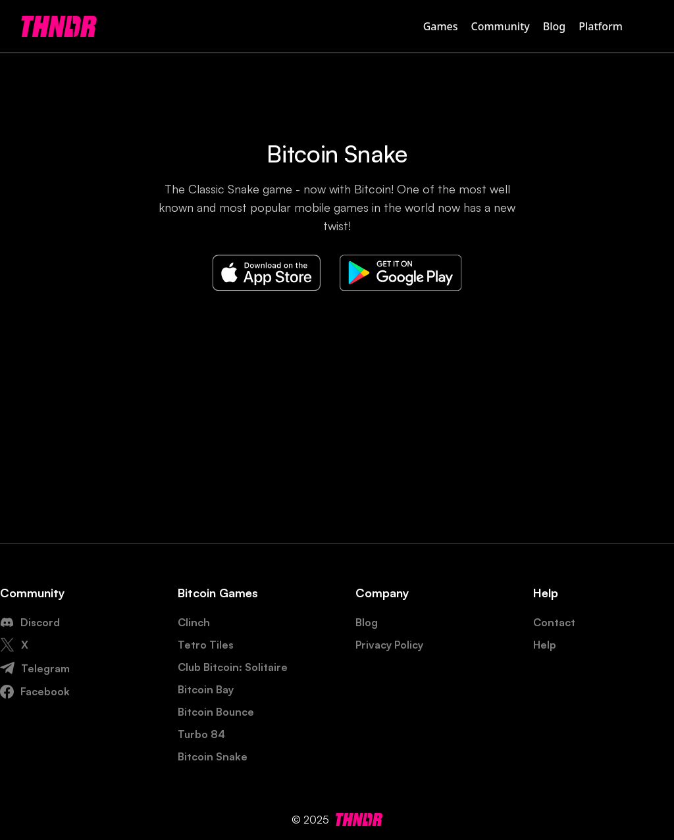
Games (440, 26)
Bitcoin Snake (212, 756)
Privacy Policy (389, 644)
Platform (601, 26)
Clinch (194, 622)
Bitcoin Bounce (216, 711)
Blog (554, 26)
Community (500, 26)
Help (544, 644)
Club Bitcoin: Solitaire (233, 667)
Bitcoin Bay (206, 689)
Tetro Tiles (206, 644)
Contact (554, 622)
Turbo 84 (201, 734)
